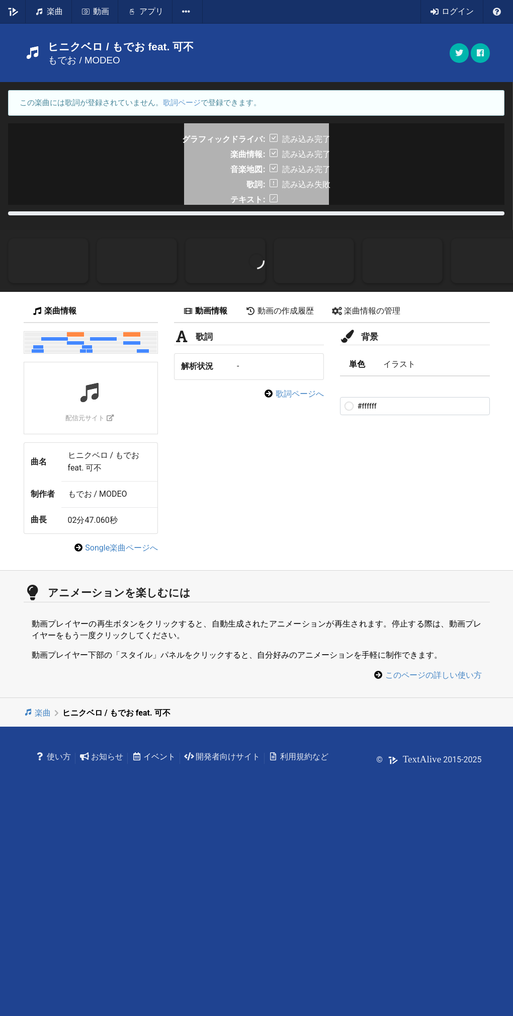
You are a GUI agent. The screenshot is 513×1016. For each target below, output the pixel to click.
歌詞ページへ (300, 591)
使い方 (53, 954)
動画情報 (205, 509)
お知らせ (101, 954)
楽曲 (37, 910)
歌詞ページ (182, 102)
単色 (357, 562)
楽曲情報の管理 (366, 509)
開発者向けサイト (222, 954)
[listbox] (188, 11)
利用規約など (298, 954)
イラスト (399, 562)
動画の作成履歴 (279, 509)
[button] (480, 53)
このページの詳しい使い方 (433, 873)
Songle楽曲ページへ (121, 745)
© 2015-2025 (428, 957)
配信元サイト (89, 615)
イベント (154, 954)
